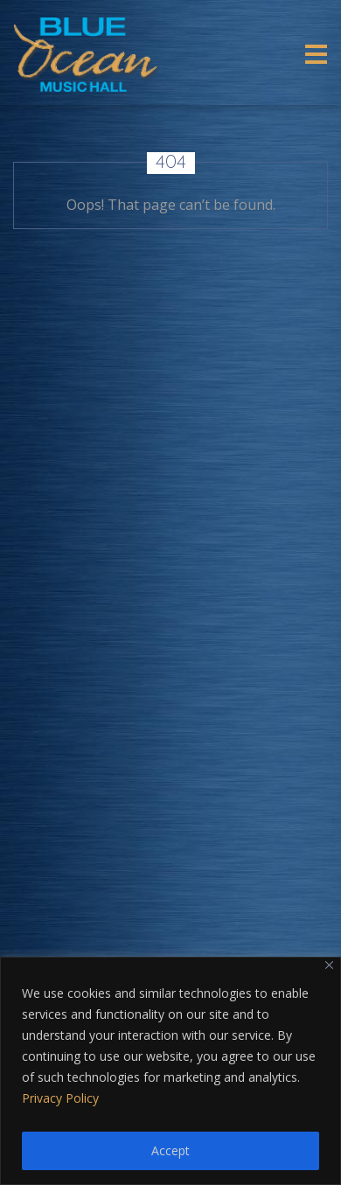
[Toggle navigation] (316, 54)
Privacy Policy (60, 1098)
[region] (170, 1071)
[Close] (329, 965)
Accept (170, 1150)
